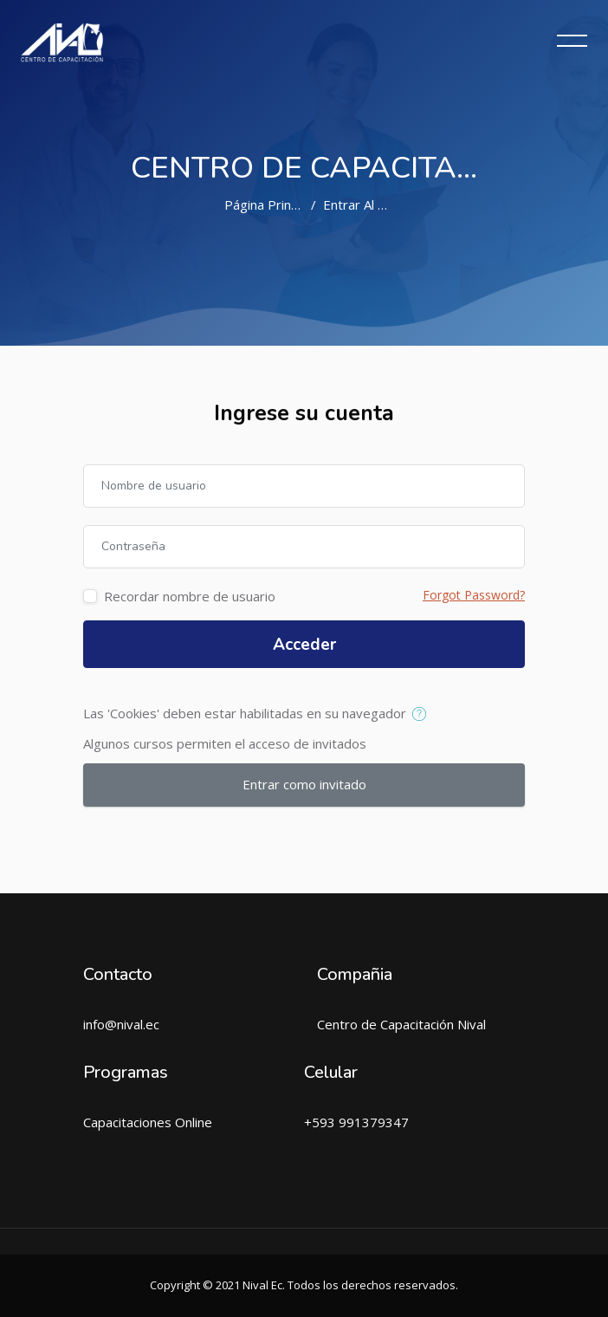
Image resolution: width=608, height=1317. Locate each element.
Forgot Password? (474, 595)
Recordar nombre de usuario (189, 596)
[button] (423, 715)
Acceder (304, 644)
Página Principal (270, 204)
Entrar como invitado (304, 784)
